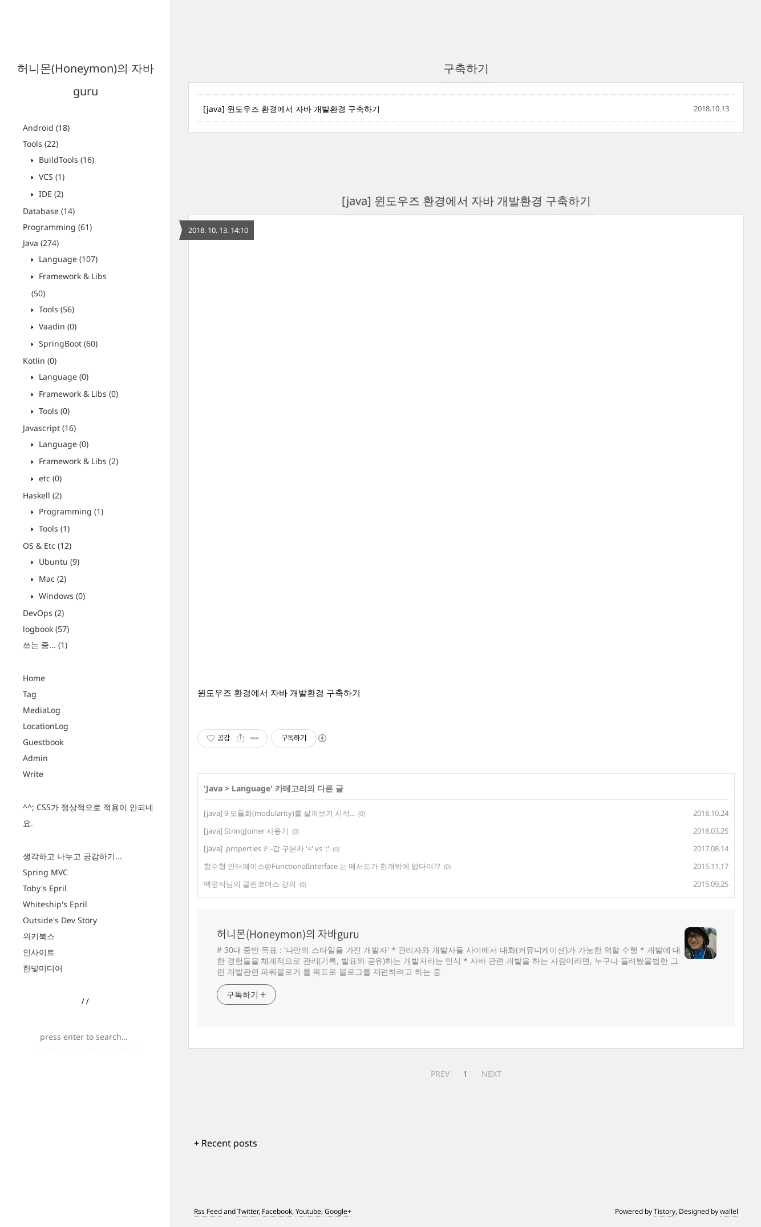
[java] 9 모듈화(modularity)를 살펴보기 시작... (279, 813)
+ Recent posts (225, 1143)
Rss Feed (208, 1211)
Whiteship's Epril (55, 904)
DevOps (43, 613)
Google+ (338, 1211)
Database (49, 211)
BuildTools (65, 159)
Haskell (42, 495)
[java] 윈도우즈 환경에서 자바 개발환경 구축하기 (291, 108)
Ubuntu (58, 561)
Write (33, 774)
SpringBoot (67, 343)
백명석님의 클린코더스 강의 (250, 884)
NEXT (491, 1073)
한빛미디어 (43, 968)
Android (46, 127)
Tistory (664, 1211)
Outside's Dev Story (60, 920)
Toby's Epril (45, 888)
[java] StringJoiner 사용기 (246, 831)
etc (49, 478)
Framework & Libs (77, 393)
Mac (51, 578)
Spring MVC (45, 872)
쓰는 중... (45, 644)
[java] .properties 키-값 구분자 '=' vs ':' (266, 848)
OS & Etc (47, 545)
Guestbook (43, 742)
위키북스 (39, 936)
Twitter (247, 1211)
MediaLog (41, 710)
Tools (40, 143)
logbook (46, 628)
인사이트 (39, 952)
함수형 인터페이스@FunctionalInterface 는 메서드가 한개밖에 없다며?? (322, 866)
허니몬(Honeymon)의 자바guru (288, 934)
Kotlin (39, 360)
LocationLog (45, 726)
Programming (57, 227)
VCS (50, 176)
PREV (440, 1073)
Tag (30, 694)
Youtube (308, 1211)
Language (67, 259)
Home (34, 678)
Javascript (49, 428)
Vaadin (56, 326)
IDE (50, 193)
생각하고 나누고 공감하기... (72, 856)
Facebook (277, 1211)
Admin (35, 758)
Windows (61, 595)
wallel (729, 1211)
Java (41, 243)
